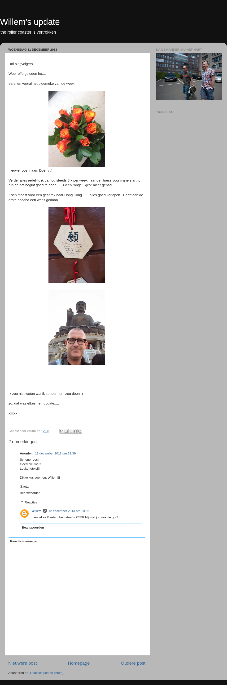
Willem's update (30, 22)
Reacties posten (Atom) (46, 673)
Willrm (36, 511)
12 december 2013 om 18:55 (68, 511)
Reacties (31, 502)
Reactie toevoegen (24, 541)
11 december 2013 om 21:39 (55, 453)
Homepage (79, 663)
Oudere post (133, 663)
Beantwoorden (30, 493)
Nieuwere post (22, 663)
